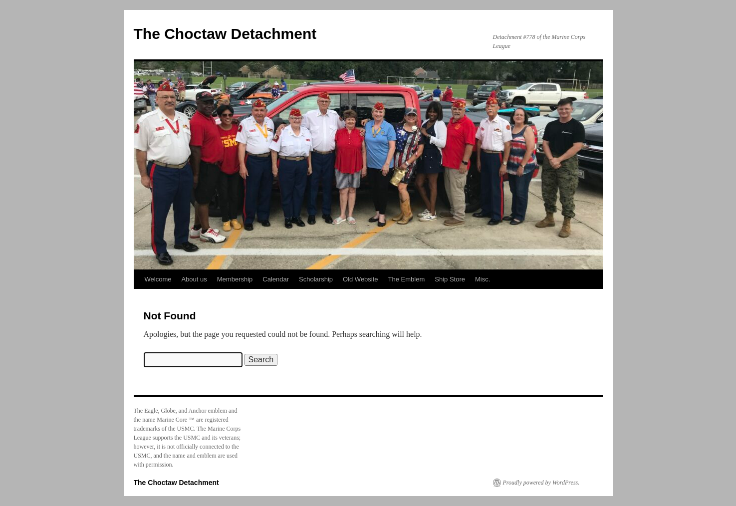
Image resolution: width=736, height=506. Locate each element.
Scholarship (316, 279)
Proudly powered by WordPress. (541, 482)
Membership (235, 279)
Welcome (158, 279)
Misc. (482, 279)
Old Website (360, 279)
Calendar (275, 279)
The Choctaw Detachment (225, 33)
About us (194, 279)
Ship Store (450, 279)
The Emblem (406, 279)
